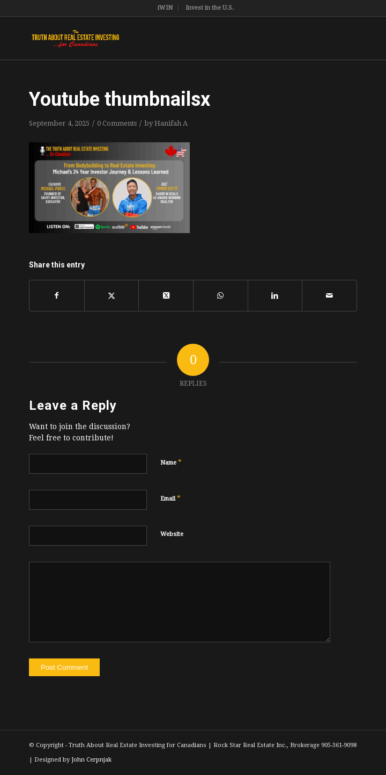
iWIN (165, 7)
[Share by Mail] (329, 295)
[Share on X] (112, 295)
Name (171, 462)
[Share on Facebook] (56, 295)
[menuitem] (165, 8)
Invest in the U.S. (209, 7)
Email (170, 498)
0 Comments (117, 123)
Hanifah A (171, 123)
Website (171, 534)
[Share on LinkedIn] (275, 295)
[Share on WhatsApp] (221, 295)
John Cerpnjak (91, 759)
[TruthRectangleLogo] (160, 38)
